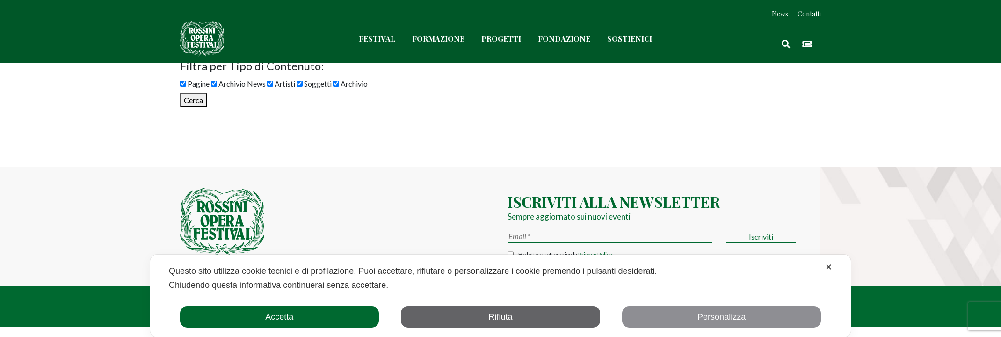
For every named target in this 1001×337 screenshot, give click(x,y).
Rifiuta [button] (500, 317)
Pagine (195, 83)
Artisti (281, 83)
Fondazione (564, 39)
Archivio (350, 83)
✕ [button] (828, 267)
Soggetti (314, 83)
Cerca (193, 99)
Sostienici (629, 39)
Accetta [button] (279, 317)
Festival (377, 39)
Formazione (438, 39)
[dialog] (500, 296)
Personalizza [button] (721, 317)
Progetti (501, 39)
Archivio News (238, 83)
